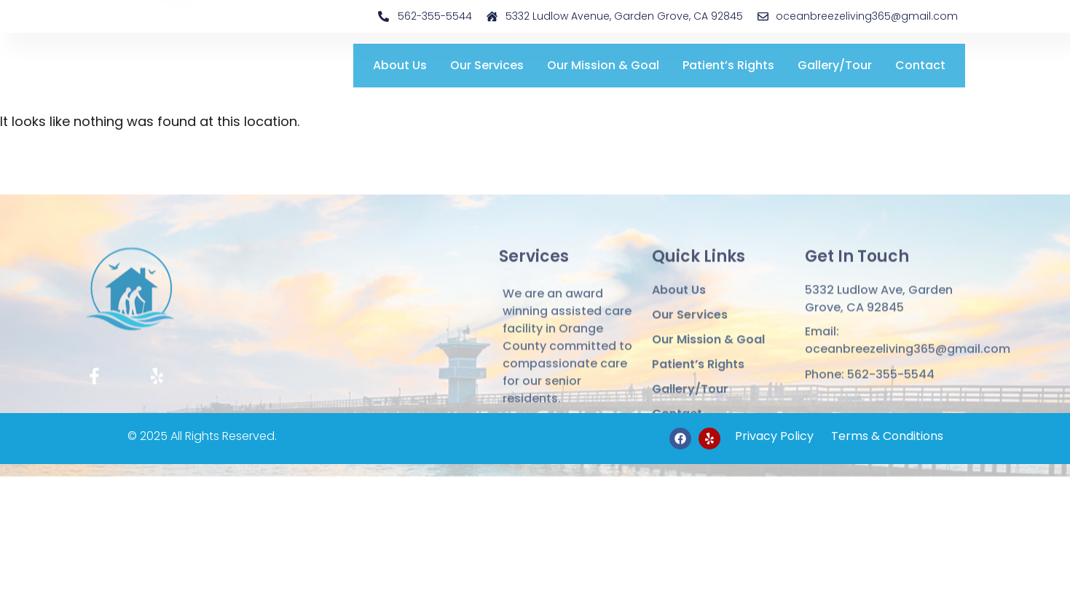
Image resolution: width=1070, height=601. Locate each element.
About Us (400, 65)
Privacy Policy (774, 436)
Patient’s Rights (728, 65)
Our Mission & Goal (603, 65)
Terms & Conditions (885, 436)
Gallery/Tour (835, 65)
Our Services (487, 65)
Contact (920, 65)
